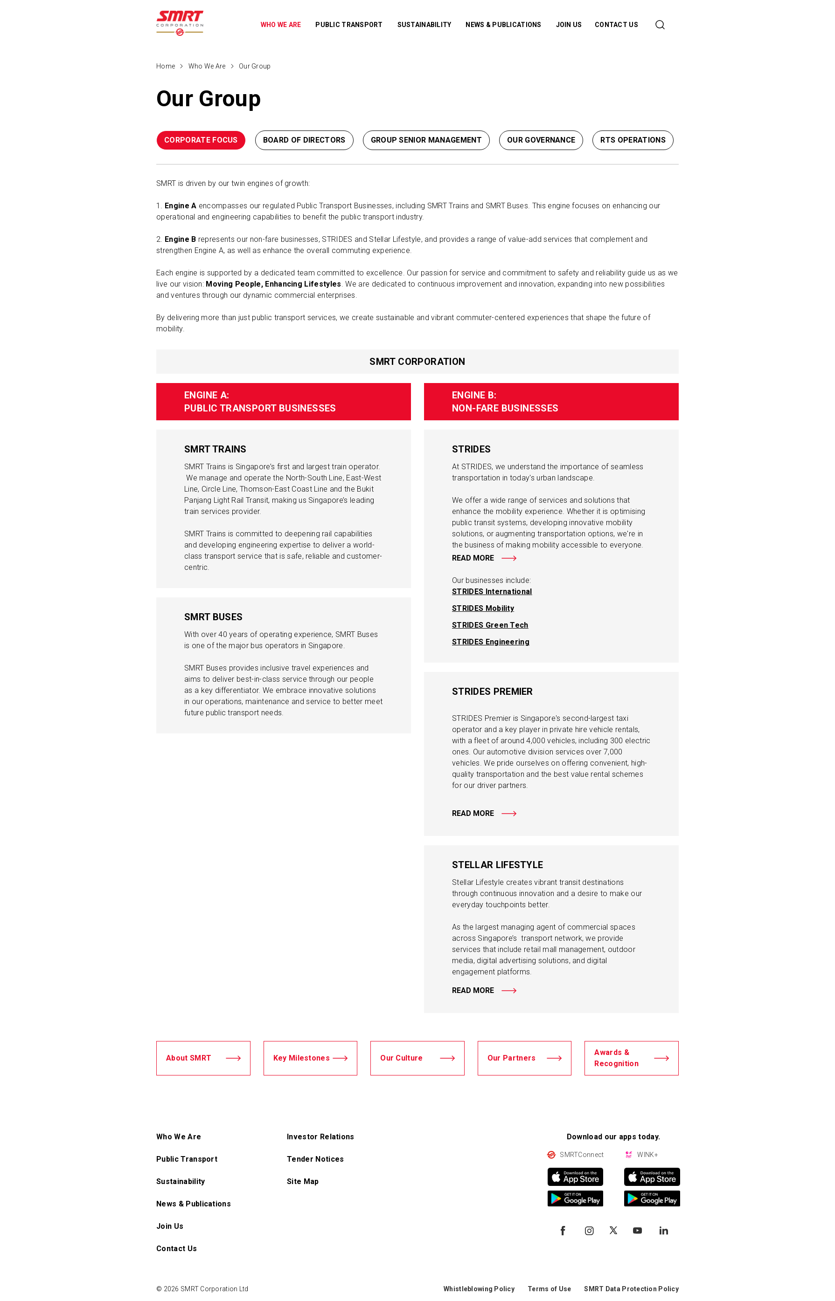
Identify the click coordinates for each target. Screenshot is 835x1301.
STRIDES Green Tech (490, 625)
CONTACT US (616, 24)
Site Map (303, 1181)
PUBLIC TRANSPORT (349, 24)
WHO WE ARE (282, 24)
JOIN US (569, 24)
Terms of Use (549, 1289)
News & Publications (193, 1203)
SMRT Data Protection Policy (631, 1289)
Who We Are (207, 66)
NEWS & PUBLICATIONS (504, 24)
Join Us (169, 1226)
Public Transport (186, 1159)
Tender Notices (315, 1159)
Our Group (255, 66)
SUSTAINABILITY (425, 24)
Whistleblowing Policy (479, 1289)
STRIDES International (492, 591)
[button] (646, 142)
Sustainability (180, 1181)
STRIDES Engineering (490, 641)
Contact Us (176, 1248)
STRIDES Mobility (483, 608)
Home (165, 66)
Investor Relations (321, 1136)
